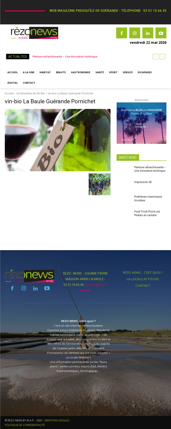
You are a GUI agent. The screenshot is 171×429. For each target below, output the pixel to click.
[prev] (155, 56)
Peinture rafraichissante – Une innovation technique (65, 56)
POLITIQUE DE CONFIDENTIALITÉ (25, 425)
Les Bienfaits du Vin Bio (30, 93)
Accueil (9, 93)
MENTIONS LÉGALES (57, 420)
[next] (162, 56)
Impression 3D (143, 182)
